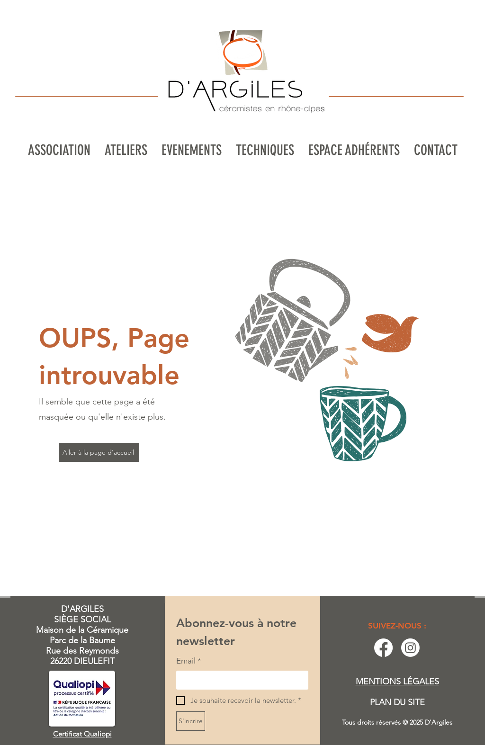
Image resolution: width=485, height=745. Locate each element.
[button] (126, 150)
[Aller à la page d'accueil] (99, 452)
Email (188, 661)
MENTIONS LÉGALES (397, 681)
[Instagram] (410, 647)
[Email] (239, 680)
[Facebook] (383, 647)
